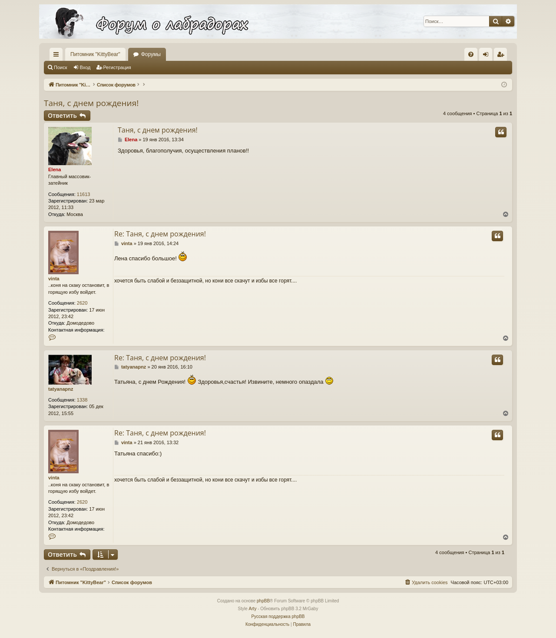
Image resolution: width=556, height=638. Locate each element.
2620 (82, 303)
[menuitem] (470, 54)
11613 (83, 194)
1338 (82, 399)
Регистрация (117, 67)
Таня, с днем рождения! (91, 103)
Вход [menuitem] (487, 56)
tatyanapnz (60, 389)
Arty (253, 608)
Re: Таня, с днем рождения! (160, 233)
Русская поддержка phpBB (277, 616)
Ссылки (58, 56)
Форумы (151, 54)
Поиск (60, 67)
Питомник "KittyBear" (95, 54)
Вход (85, 67)
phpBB (263, 600)
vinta (54, 278)
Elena (54, 169)
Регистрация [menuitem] (502, 56)
